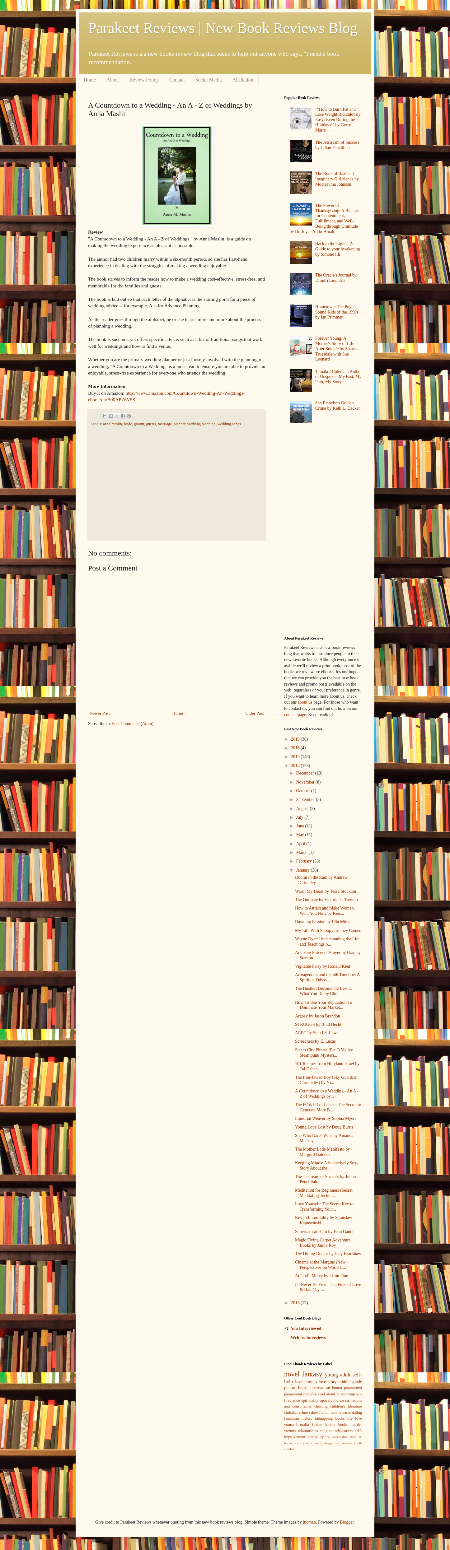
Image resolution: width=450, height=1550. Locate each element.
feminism (291, 1418)
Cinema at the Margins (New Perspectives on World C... (320, 1265)
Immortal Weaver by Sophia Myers (325, 1118)
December (305, 773)
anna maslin (112, 424)
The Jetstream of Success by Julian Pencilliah (337, 145)
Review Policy (144, 79)
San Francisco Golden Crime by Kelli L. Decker (337, 406)
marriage (165, 424)
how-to (310, 1382)
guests (151, 424)
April (301, 843)
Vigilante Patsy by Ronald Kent (322, 966)
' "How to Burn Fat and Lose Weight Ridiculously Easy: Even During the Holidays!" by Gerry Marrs (338, 120)
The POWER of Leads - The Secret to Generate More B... (328, 1107)
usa (337, 1443)
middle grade (350, 1382)
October (303, 791)
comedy (316, 1443)
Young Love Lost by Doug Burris (324, 1127)
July (300, 817)
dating (357, 1412)
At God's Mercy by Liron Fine (321, 1275)
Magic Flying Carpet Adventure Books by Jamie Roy (322, 1243)
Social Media (208, 79)
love (298, 1382)
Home (90, 79)
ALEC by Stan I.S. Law (316, 1033)
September (306, 799)
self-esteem (344, 1431)
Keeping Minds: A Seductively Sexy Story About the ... (327, 1166)
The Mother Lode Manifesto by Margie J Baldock (322, 1152)
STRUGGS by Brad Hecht (318, 1024)
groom (139, 424)
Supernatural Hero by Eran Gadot (324, 1231)
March (302, 852)
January (303, 870)
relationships (308, 1431)
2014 (296, 765)
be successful (336, 1437)
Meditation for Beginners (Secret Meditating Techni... (324, 1193)
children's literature (346, 1406)
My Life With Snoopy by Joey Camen (328, 930)
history (307, 1418)
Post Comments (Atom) (132, 723)
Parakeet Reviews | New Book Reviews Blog (222, 28)
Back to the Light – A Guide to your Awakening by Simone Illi (337, 249)
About (112, 79)
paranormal (353, 1388)
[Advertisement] (175, 483)
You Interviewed (306, 1328)
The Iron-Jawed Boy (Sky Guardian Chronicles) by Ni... (326, 1080)
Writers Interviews (308, 1337)
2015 (296, 756)
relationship (345, 1394)
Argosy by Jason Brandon (317, 1016)
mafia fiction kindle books (324, 1424)
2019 (296, 739)
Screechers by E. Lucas (315, 1041)
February (304, 861)
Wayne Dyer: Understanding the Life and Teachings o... (327, 942)
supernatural (319, 1387)
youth (358, 1443)
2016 (296, 748)
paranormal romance (300, 1394)
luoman (309, 1522)
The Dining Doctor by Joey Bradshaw (328, 1253)
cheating (321, 1406)
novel (292, 1374)
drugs (328, 1443)
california (302, 1443)
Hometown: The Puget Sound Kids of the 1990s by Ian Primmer (336, 312)
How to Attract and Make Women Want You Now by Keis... (324, 911)
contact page (295, 714)
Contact (177, 79)
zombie (289, 1449)
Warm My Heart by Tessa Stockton (325, 891)
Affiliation (242, 79)
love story (328, 1382)
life (350, 1418)
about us (305, 702)
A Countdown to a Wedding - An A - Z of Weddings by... (327, 1094)
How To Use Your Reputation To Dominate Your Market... (323, 1005)
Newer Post (100, 713)
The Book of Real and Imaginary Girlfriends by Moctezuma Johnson (337, 179)
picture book (295, 1387)
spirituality (310, 1400)
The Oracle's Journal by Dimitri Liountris (336, 278)
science (294, 1400)
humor (337, 1388)
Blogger (347, 1522)
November (306, 782)
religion (326, 1431)
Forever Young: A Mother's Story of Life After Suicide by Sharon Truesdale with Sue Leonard (336, 348)
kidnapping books (330, 1418)
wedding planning (201, 424)
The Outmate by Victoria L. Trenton (326, 899)
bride (128, 424)
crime (303, 1412)
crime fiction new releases (330, 1412)
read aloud (326, 1394)
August (303, 808)
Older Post (255, 713)
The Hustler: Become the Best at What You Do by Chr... (323, 991)
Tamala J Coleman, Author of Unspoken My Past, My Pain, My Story (338, 376)
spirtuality (316, 1437)
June (300, 826)
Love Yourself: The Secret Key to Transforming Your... (324, 1207)
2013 (296, 1303)
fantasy (312, 1374)
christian (291, 1412)
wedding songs (229, 424)
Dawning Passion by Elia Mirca (322, 921)
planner (179, 424)
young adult (337, 1375)
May (300, 834)
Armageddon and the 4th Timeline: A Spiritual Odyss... (327, 977)
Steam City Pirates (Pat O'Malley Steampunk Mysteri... (324, 1053)
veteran (346, 1443)
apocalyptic (329, 1400)
